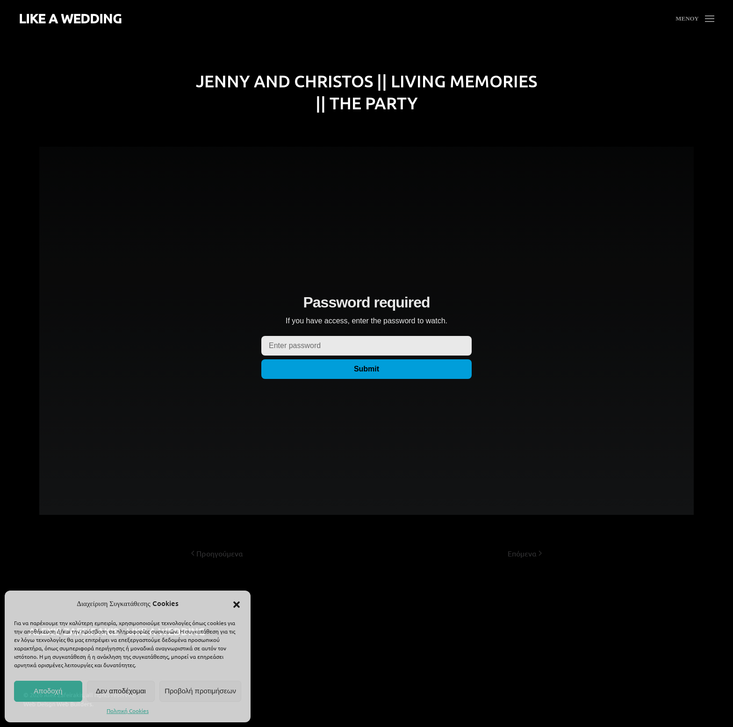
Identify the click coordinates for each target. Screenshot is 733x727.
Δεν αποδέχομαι (121, 691)
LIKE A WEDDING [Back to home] (70, 18)
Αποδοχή (48, 691)
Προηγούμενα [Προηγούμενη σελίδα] (217, 553)
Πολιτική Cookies (128, 710)
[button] (236, 603)
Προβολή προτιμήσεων (200, 691)
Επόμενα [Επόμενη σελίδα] (525, 553)
